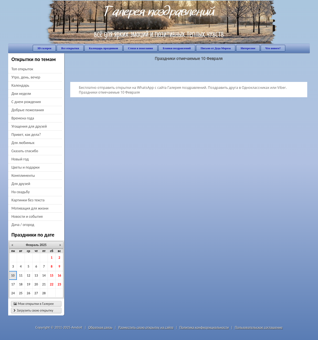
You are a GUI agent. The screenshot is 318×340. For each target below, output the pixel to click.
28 (44, 293)
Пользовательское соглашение (258, 327)
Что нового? (273, 48)
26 (28, 293)
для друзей (20, 183)
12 (28, 275)
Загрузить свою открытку (33, 310)
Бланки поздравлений (177, 48)
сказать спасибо (24, 151)
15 (51, 275)
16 (59, 275)
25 (20, 293)
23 (59, 284)
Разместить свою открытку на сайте (145, 327)
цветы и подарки (25, 167)
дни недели (21, 93)
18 (20, 284)
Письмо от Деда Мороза (216, 48)
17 (13, 284)
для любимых (22, 142)
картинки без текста (28, 200)
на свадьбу (20, 192)
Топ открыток (22, 69)
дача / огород (22, 224)
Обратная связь (100, 327)
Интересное (248, 48)
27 (36, 293)
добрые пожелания (27, 110)
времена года (22, 118)
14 (44, 275)
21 (44, 284)
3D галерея (44, 48)
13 (36, 275)
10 (12, 275)
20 (36, 284)
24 (13, 293)
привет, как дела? (26, 134)
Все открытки (70, 48)
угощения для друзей (29, 126)
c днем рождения (26, 101)
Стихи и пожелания (140, 48)
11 (20, 275)
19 (28, 284)
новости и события (27, 216)
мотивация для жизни (29, 208)
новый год (20, 159)
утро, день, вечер (25, 77)
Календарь (20, 85)
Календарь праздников (103, 48)
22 (51, 284)
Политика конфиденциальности (204, 327)
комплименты (23, 175)
